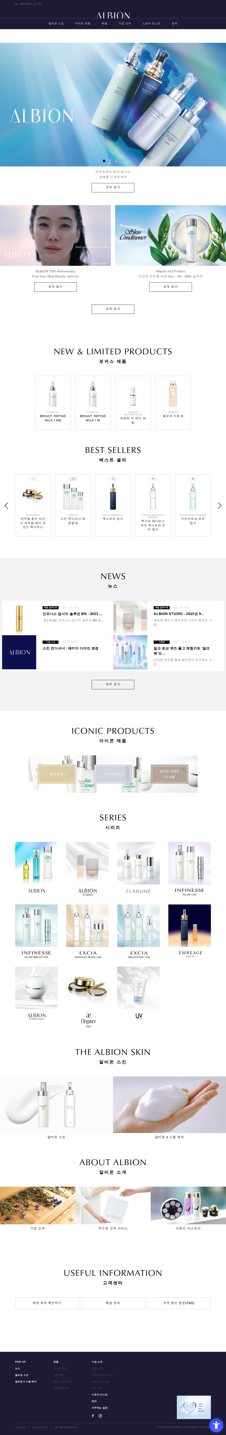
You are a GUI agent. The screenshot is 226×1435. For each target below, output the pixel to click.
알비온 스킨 (56, 37)
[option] (113, 117)
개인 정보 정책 (40, 1427)
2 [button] (110, 161)
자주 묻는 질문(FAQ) (179, 1303)
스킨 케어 (58, 1375)
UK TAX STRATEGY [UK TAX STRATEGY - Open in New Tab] (66, 1427)
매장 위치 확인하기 (47, 1303)
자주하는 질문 (100, 1408)
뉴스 (17, 1369)
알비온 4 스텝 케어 (26, 1382)
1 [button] (104, 161)
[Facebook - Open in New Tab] (93, 1416)
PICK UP (20, 1362)
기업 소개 (125, 37)
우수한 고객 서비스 (102, 1375)
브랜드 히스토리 (101, 1382)
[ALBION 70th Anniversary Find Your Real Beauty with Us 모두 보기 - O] (55, 248)
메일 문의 (113, 1303)
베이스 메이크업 (62, 1382)
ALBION (113, 20)
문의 (174, 37)
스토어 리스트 (151, 37)
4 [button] (122, 161)
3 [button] (116, 161)
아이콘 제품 (83, 37)
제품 (104, 37)
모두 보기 (113, 309)
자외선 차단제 (61, 1388)
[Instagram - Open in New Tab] (100, 1416)
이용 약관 (20, 1427)
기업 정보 (97, 1388)
